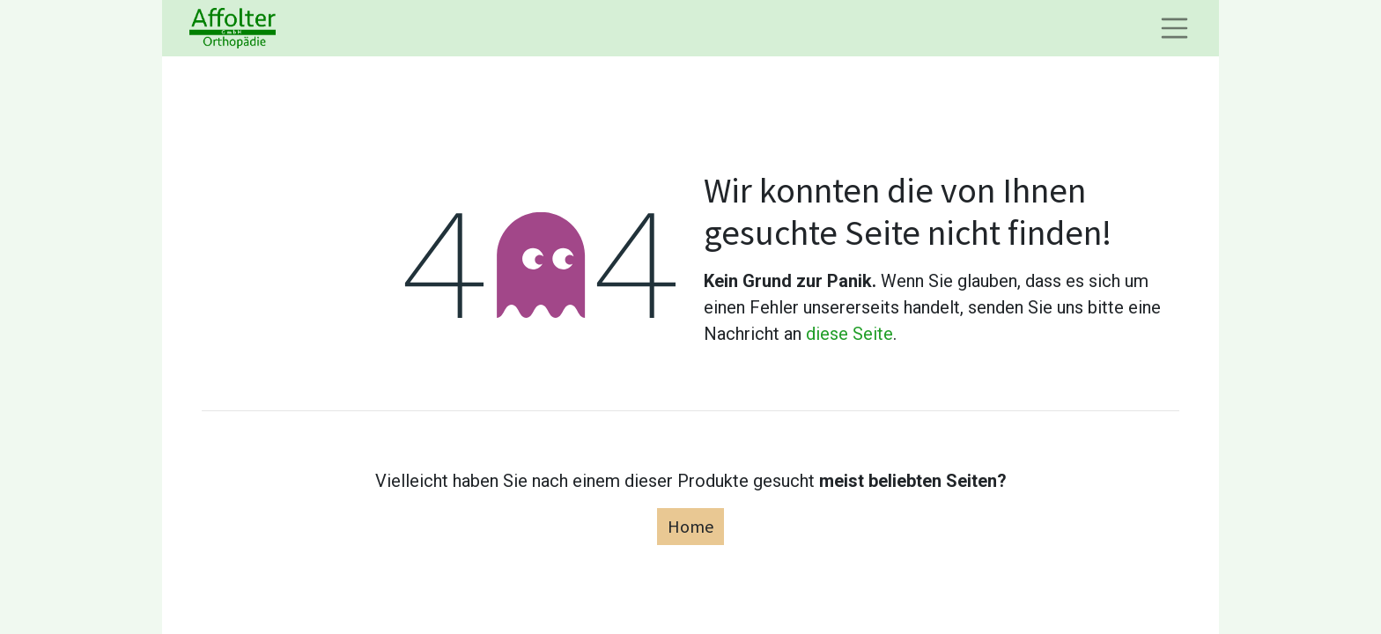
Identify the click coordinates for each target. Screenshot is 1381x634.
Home (690, 526)
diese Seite (849, 333)
